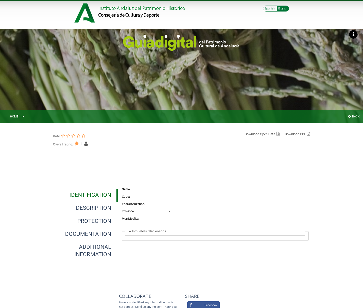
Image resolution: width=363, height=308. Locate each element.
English (282, 8)
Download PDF (297, 134)
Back (354, 116)
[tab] (90, 194)
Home (14, 116)
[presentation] (85, 194)
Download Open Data (262, 134)
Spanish (270, 8)
